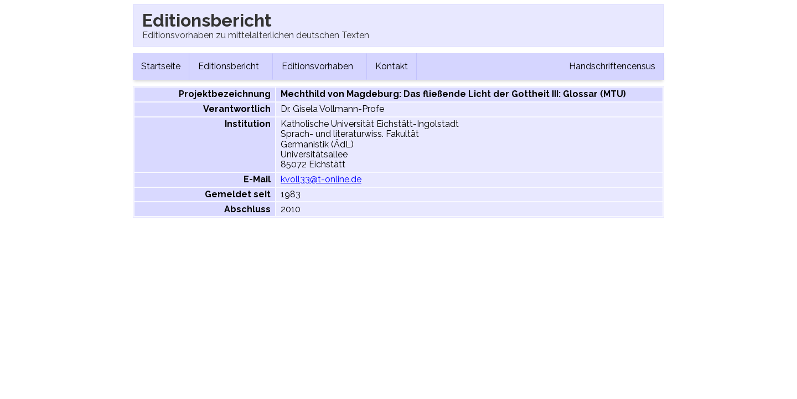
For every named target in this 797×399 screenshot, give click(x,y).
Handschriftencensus (612, 66)
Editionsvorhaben (320, 66)
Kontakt (391, 66)
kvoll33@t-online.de (321, 179)
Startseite (160, 66)
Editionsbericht (230, 66)
